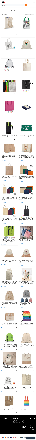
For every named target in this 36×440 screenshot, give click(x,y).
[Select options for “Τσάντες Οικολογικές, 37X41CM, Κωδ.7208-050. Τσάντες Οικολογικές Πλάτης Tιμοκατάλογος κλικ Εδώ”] (16, 77)
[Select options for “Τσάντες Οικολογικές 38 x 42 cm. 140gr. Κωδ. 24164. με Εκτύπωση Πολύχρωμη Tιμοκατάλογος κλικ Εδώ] (16, 35)
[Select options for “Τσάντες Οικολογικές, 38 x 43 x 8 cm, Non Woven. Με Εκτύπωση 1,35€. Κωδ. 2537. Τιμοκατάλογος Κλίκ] (33, 181)
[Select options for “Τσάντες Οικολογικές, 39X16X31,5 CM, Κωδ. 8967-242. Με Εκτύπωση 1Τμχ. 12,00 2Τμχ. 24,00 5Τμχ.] (33, 160)
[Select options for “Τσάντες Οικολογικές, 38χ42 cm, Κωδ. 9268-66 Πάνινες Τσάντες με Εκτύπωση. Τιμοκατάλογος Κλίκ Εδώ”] (33, 223)
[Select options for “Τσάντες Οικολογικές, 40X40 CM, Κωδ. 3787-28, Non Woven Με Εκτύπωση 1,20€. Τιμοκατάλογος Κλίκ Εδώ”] (33, 98)
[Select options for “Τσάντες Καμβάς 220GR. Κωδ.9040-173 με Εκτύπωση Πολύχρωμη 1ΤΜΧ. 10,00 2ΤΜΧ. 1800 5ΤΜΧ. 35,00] (33, 349)
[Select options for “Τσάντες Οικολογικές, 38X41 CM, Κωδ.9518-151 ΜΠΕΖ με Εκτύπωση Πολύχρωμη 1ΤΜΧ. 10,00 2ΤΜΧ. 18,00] (33, 370)
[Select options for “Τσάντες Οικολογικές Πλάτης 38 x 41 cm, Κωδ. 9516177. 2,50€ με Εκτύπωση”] (16, 264)
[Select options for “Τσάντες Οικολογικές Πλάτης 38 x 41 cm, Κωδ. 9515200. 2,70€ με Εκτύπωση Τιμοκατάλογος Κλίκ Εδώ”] (33, 265)
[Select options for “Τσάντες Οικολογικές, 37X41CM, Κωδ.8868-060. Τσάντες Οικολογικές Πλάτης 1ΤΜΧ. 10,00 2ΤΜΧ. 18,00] (16, 349)
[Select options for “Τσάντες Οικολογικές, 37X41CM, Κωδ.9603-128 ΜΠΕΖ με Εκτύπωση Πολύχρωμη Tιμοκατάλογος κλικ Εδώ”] (16, 307)
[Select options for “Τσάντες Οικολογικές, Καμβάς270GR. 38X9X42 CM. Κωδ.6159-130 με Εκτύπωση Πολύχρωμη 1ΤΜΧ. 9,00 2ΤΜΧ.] (33, 286)
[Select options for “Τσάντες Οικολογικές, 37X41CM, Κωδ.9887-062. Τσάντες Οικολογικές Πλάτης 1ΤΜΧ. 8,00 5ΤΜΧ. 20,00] (16, 391)
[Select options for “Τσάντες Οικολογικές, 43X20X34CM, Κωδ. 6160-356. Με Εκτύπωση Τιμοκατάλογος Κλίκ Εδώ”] (16, 327)
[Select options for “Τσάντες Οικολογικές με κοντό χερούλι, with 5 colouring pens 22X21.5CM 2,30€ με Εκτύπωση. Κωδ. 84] (33, 35)
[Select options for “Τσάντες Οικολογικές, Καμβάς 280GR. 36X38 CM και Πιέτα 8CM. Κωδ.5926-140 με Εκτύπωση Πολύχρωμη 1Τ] (33, 77)
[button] (3, 35)
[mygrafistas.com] (3, 2)
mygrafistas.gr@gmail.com (11, 434)
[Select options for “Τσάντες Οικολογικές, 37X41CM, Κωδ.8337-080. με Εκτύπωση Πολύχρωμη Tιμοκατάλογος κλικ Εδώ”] (33, 56)
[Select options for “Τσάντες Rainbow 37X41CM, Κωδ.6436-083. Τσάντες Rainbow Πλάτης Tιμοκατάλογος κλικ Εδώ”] (33, 328)
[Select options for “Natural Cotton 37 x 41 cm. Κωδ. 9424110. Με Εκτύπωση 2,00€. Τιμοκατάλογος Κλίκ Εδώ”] (33, 243)
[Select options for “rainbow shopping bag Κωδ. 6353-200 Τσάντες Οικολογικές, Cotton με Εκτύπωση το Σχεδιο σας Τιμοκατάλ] (33, 412)
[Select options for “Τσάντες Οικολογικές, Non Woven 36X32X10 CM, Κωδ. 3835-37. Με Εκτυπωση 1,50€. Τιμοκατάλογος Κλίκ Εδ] (33, 119)
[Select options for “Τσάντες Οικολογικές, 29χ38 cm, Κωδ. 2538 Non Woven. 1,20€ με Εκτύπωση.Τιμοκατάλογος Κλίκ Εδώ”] (16, 223)
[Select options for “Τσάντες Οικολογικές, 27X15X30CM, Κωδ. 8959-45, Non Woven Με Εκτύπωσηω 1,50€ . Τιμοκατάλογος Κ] (16, 119)
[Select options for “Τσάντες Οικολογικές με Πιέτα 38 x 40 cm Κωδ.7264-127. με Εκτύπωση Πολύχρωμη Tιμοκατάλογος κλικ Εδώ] (16, 412)
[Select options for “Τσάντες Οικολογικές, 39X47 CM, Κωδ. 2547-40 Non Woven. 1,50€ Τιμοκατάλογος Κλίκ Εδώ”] (33, 139)
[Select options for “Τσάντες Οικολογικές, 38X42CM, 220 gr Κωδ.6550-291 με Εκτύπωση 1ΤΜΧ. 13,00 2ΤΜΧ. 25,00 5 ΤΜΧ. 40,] (16, 370)
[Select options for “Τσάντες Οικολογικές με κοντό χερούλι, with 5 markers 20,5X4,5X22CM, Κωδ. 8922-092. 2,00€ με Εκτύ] (16, 56)
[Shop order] (29, 14)
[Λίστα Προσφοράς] (30, 438)
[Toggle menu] (34, 2)
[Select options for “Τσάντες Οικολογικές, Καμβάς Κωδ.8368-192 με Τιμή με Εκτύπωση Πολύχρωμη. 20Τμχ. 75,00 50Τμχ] (16, 286)
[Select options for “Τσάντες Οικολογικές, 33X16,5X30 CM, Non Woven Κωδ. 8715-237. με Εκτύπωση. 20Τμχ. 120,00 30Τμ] (16, 244)
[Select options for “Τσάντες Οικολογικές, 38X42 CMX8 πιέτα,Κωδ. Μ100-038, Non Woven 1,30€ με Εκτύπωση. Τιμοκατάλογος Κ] (16, 98)
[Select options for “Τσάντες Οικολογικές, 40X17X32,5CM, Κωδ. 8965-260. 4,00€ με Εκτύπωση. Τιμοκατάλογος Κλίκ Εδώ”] (16, 160)
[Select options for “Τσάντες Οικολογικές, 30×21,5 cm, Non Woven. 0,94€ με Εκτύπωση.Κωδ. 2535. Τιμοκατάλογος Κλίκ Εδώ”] (33, 202)
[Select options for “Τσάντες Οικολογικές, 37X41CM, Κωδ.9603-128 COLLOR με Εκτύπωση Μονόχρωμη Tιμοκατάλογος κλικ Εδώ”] (33, 307)
